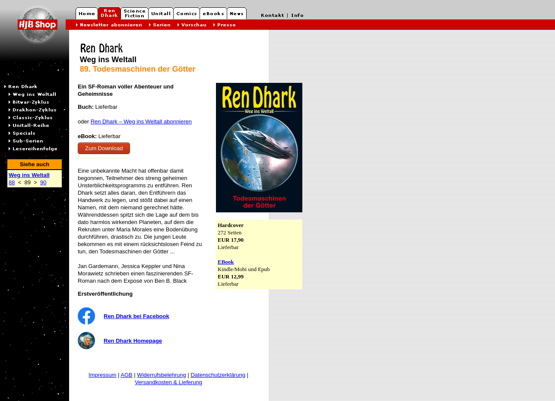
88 (12, 182)
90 (43, 182)
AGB (126, 375)
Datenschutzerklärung (217, 375)
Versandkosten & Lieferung (168, 382)
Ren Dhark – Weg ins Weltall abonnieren (141, 121)
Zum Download (104, 148)
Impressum (102, 375)
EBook (226, 262)
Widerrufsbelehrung (161, 375)
